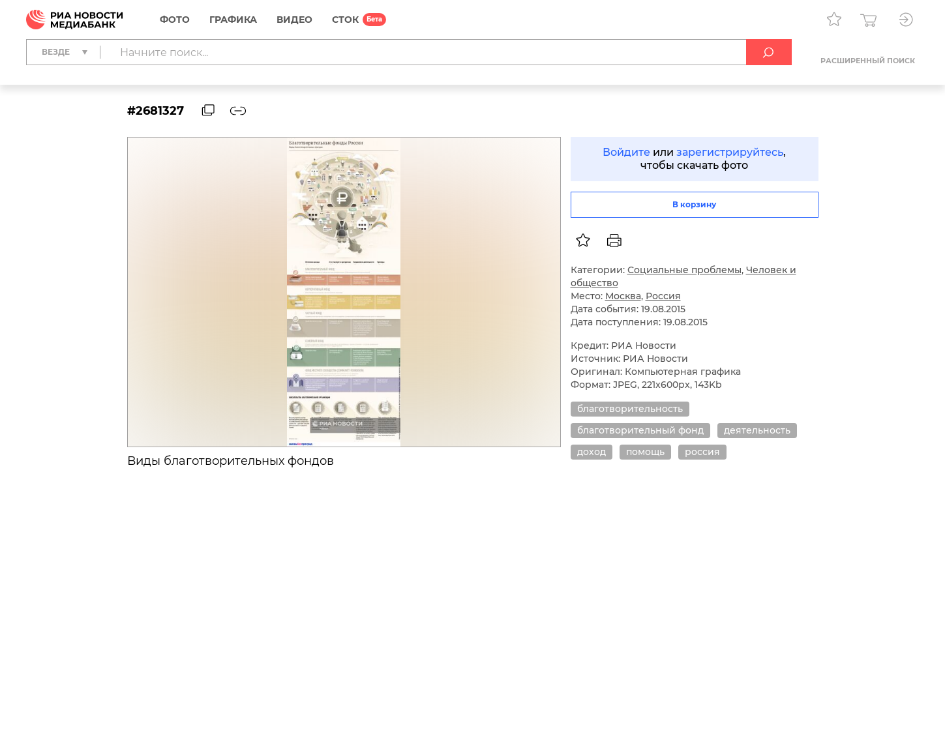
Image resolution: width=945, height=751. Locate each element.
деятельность (757, 430)
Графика (233, 19)
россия (702, 452)
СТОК (345, 19)
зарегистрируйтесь (729, 152)
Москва (623, 296)
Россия (663, 296)
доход (591, 452)
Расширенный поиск (867, 60)
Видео (294, 19)
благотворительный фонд (640, 430)
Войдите (626, 152)
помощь (645, 452)
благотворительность (630, 409)
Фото (175, 19)
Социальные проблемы (684, 270)
